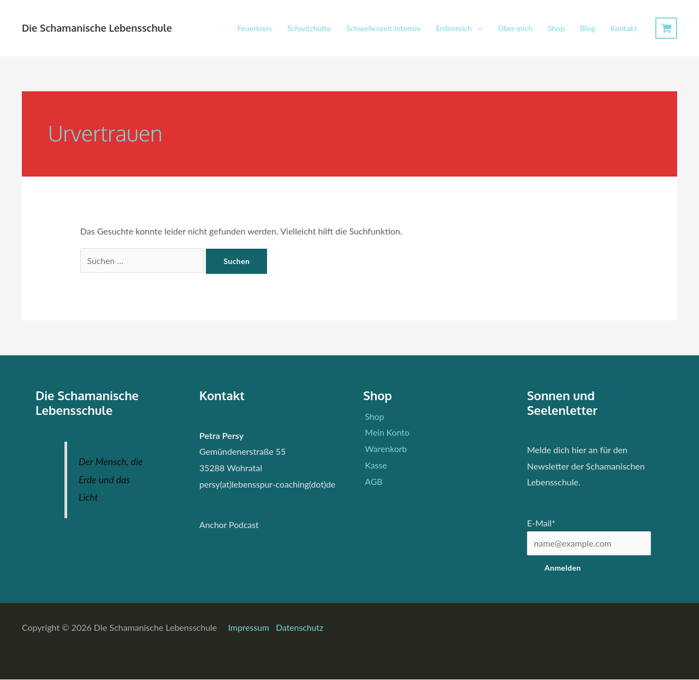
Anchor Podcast (229, 541)
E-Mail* (541, 523)
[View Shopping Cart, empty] (666, 28)
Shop (556, 28)
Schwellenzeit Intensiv (383, 28)
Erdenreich (454, 28)
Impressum (250, 628)
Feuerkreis (254, 28)
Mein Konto (385, 432)
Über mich (515, 28)
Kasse (374, 465)
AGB (372, 481)
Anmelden (562, 568)
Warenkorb (384, 448)
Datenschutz (300, 628)
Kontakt (624, 28)
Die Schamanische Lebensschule (97, 28)
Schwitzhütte (309, 28)
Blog (587, 28)
